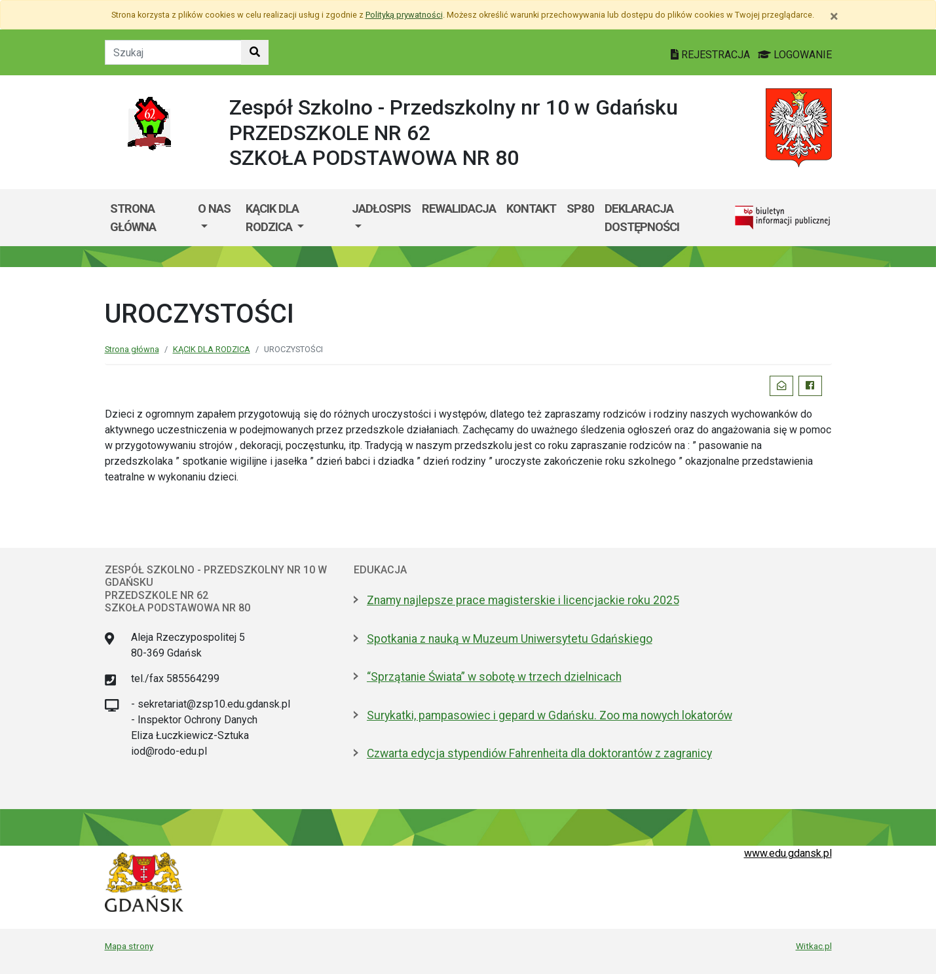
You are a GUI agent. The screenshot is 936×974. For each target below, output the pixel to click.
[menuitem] (216, 217)
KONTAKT (531, 208)
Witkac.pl (814, 946)
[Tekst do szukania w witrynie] (173, 52)
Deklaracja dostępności (642, 218)
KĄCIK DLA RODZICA (272, 218)
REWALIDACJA (459, 208)
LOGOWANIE (795, 54)
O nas (214, 208)
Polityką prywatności (404, 15)
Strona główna (133, 218)
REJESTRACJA (712, 54)
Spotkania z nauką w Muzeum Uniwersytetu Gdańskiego (509, 638)
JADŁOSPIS (381, 208)
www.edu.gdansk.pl (788, 853)
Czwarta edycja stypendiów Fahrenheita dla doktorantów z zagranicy (539, 753)
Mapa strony (129, 946)
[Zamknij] (834, 16)
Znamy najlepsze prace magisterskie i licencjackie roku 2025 (523, 600)
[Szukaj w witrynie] (255, 52)
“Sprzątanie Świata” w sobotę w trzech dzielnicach (494, 676)
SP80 (580, 208)
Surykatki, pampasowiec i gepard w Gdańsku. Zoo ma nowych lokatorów (549, 715)
